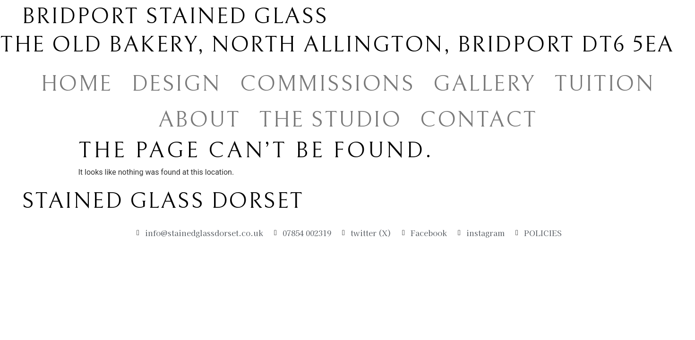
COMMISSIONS (327, 84)
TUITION (604, 84)
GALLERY (484, 84)
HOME (76, 84)
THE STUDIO (330, 120)
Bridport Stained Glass (175, 16)
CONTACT (478, 120)
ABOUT (199, 120)
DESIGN (176, 84)
